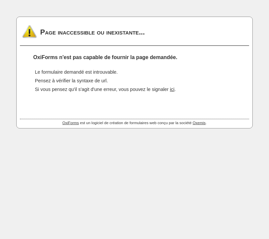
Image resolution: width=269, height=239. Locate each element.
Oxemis (199, 123)
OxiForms (70, 123)
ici (172, 89)
